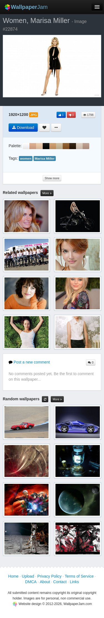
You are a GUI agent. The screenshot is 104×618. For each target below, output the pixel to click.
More (47, 193)
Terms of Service (79, 576)
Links (74, 582)
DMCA (31, 582)
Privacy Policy (49, 576)
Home (13, 576)
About (45, 582)
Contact (60, 582)
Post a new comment (29, 362)
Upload (28, 576)
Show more (52, 178)
